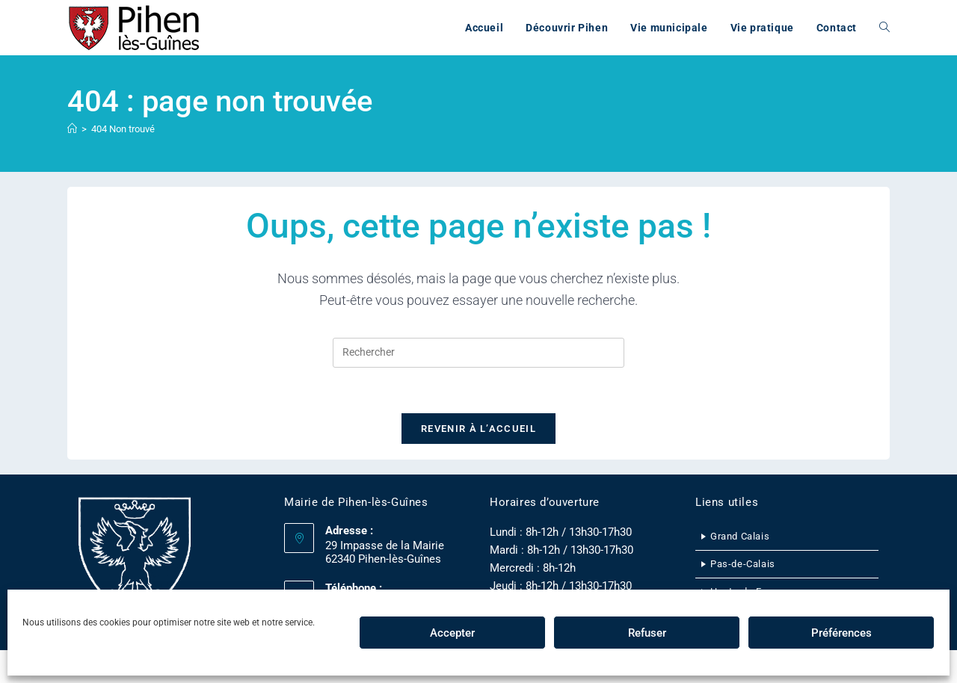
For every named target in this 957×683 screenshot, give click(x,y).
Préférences (841, 633)
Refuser (647, 633)
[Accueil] (72, 129)
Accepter (452, 633)
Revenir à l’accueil (478, 428)
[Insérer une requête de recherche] (478, 353)
